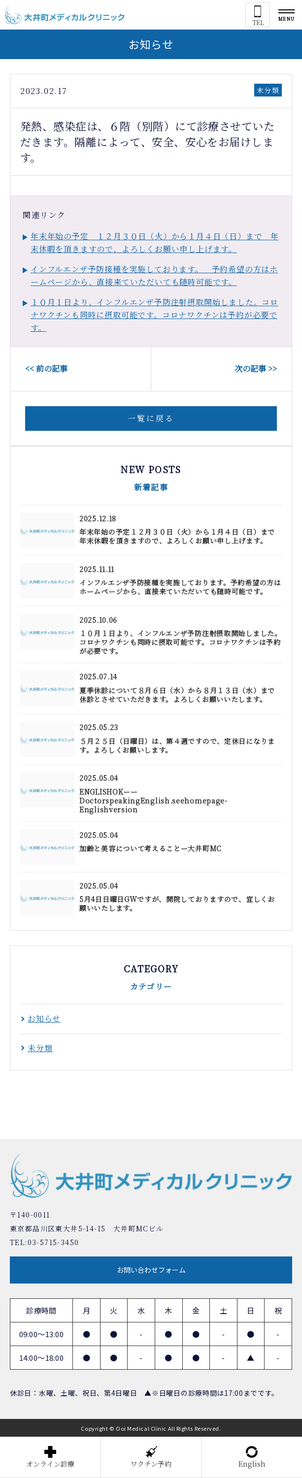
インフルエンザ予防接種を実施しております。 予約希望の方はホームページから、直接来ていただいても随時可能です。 (154, 275)
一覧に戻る (151, 418)
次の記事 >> (256, 368)
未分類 (268, 90)
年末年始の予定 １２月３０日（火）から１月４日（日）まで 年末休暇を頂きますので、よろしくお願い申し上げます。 (155, 242)
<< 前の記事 (46, 368)
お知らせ (44, 1018)
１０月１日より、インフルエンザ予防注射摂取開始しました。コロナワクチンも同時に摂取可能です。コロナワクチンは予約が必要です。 (154, 314)
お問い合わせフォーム (151, 1270)
